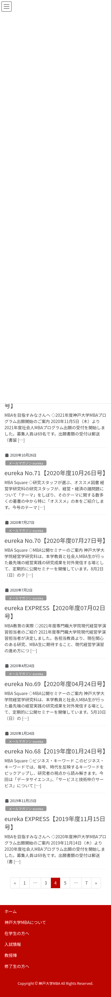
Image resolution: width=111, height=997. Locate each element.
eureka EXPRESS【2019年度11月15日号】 (54, 822)
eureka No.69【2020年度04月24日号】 (56, 683)
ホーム (10, 911)
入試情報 (12, 944)
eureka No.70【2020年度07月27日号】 (56, 540)
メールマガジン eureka (26, 463)
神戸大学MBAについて (25, 922)
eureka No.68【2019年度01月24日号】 (56, 751)
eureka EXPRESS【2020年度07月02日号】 (54, 611)
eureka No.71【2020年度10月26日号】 (56, 472)
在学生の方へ (16, 933)
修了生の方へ (16, 966)
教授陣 (10, 955)
